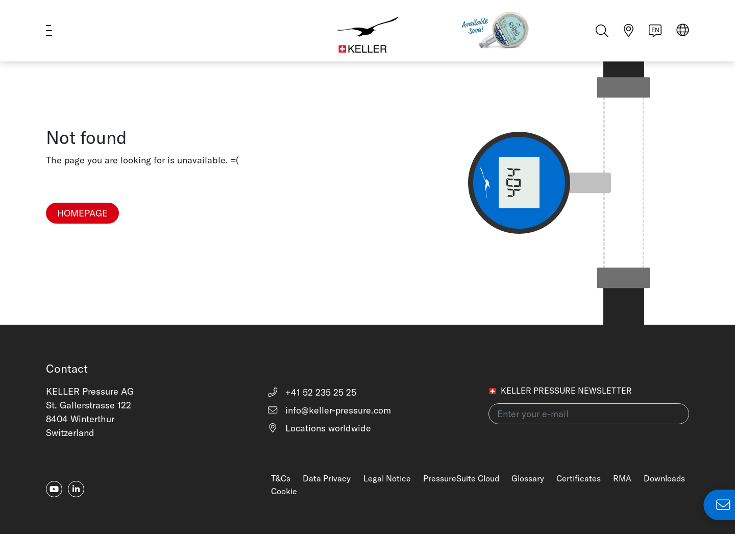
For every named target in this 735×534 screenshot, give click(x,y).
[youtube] (54, 489)
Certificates (578, 478)
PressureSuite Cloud (461, 478)
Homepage (82, 213)
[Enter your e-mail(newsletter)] (588, 413)
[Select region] (682, 31)
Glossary (527, 478)
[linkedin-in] (76, 489)
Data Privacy (327, 478)
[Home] (367, 30)
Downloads (664, 478)
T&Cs (280, 478)
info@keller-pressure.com (329, 410)
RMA (622, 478)
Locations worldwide (319, 428)
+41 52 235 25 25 (311, 392)
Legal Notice (387, 478)
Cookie (284, 491)
